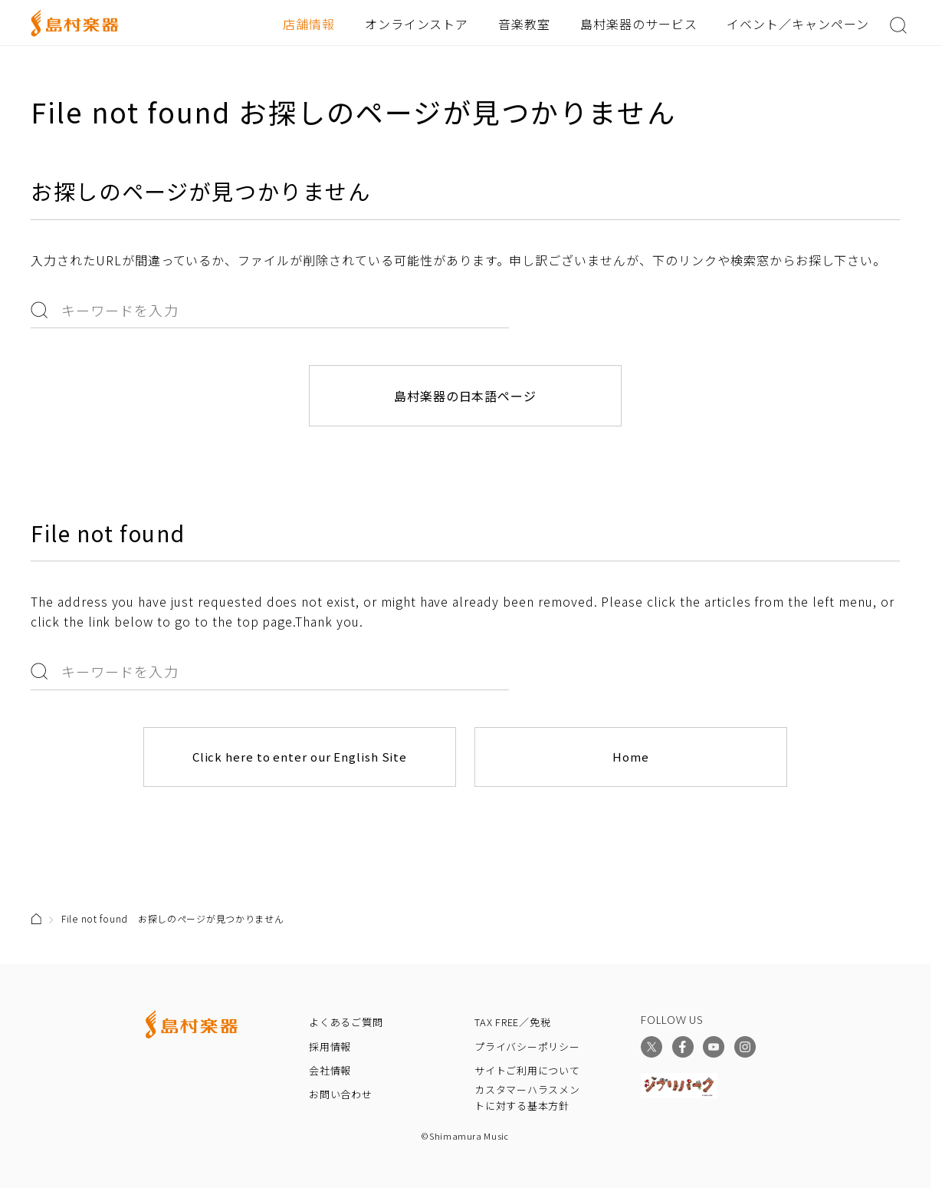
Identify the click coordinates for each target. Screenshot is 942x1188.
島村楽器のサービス (638, 24)
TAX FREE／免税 (512, 1022)
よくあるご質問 (345, 1022)
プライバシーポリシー (527, 1045)
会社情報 (330, 1069)
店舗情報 (309, 24)
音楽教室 (524, 24)
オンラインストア (417, 24)
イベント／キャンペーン (798, 24)
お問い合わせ (341, 1094)
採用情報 (330, 1045)
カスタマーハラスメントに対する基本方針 (527, 1097)
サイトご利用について (527, 1069)
